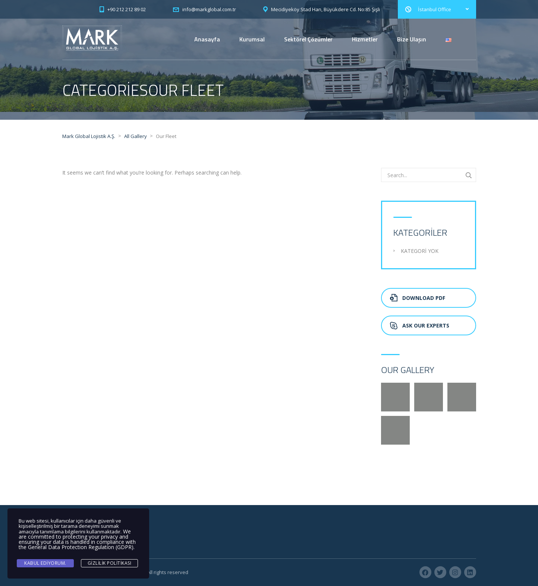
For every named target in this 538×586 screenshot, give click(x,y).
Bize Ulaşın (411, 39)
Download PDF (417, 297)
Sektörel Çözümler (308, 39)
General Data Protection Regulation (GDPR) (80, 547)
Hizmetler (365, 39)
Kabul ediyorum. (45, 563)
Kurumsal (252, 39)
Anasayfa (207, 39)
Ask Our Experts (419, 325)
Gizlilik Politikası (110, 563)
